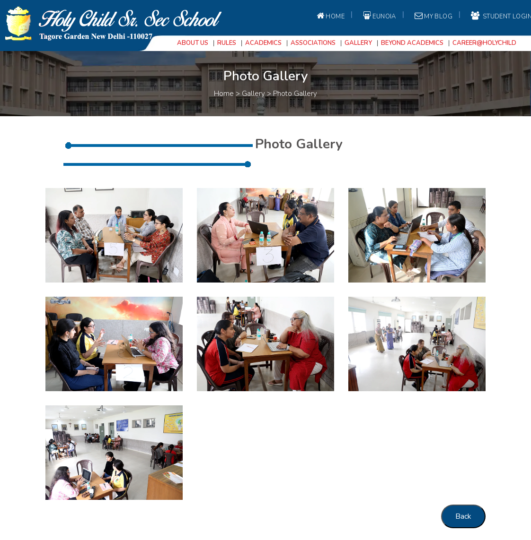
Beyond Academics (412, 43)
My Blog (432, 16)
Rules (226, 43)
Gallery (358, 43)
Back (463, 516)
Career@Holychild (484, 43)
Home (330, 16)
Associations (313, 43)
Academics (263, 43)
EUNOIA (379, 16)
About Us (192, 43)
